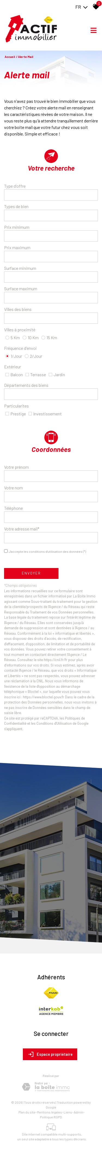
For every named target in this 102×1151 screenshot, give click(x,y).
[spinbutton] (51, 236)
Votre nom (13, 487)
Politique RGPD (51, 1117)
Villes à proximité (19, 329)
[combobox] (51, 195)
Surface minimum (20, 268)
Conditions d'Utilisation (54, 723)
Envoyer (31, 573)
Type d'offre (15, 186)
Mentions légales (49, 1112)
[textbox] (51, 195)
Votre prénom (16, 467)
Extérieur (12, 366)
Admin (78, 1112)
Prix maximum (17, 247)
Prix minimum (16, 227)
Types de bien (16, 206)
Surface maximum (20, 288)
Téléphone (13, 508)
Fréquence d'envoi (20, 348)
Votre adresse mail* (21, 528)
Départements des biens (26, 385)
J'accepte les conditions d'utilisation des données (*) (47, 551)
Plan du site (26, 1112)
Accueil (10, 56)
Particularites (16, 405)
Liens (68, 1112)
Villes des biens (18, 309)
